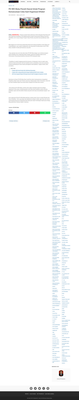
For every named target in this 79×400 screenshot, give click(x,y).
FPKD (54, 311)
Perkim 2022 (64, 188)
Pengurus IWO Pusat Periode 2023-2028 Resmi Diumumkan (23, 70)
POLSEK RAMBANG (66, 250)
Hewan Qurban (55, 328)
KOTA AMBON (64, 84)
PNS (63, 223)
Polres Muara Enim (65, 235)
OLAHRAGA (64, 137)
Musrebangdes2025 (66, 121)
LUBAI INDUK (64, 107)
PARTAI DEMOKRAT (65, 152)
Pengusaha (64, 184)
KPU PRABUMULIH (65, 94)
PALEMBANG (64, 146)
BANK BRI (54, 71)
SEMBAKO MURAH (65, 303)
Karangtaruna (64, 44)
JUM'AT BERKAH (65, 19)
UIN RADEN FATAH (65, 341)
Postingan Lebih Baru (13, 120)
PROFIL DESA (64, 266)
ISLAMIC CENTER (56, 347)
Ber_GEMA (55, 88)
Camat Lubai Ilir (56, 110)
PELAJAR (64, 159)
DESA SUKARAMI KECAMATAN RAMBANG (56, 254)
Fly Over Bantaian (56, 309)
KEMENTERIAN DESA (66, 61)
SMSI (63, 308)
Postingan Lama (46, 120)
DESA (54, 122)
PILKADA (64, 207)
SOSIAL (63, 312)
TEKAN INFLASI (65, 333)
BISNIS (54, 92)
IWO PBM (29, 1)
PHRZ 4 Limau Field (65, 200)
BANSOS (54, 80)
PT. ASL (63, 280)
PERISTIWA (35, 1)
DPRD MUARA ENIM (56, 301)
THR (63, 335)
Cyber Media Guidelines (49, 393)
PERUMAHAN (64, 194)
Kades (63, 27)
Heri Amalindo (55, 326)
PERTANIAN (64, 192)
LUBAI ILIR (64, 105)
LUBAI (63, 103)
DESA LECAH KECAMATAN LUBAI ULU (56, 190)
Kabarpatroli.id (65, 23)
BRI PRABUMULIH (56, 103)
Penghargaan (64, 179)
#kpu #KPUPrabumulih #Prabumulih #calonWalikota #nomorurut (56, 25)
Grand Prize (55, 313)
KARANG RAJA (65, 42)
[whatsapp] (45, 113)
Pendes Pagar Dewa (66, 174)
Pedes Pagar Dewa (65, 158)
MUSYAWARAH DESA (66, 127)
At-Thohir (54, 66)
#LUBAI (54, 29)
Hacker (54, 320)
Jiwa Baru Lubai (65, 17)
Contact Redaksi (33, 393)
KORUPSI (64, 82)
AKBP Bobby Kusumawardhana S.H (56, 58)
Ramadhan (64, 282)
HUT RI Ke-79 (55, 338)
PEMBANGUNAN (65, 165)
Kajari (63, 31)
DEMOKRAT (55, 118)
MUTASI (63, 129)
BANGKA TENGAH (56, 69)
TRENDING (64, 339)
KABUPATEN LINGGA (66, 25)
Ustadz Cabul (64, 352)
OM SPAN (64, 138)
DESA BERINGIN (56, 146)
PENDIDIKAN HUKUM (66, 177)
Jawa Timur (64, 13)
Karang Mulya (64, 40)
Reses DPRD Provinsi (66, 289)
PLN (63, 218)
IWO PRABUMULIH (56, 357)
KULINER (64, 98)
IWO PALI (54, 355)
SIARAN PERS (64, 306)
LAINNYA (57, 1)
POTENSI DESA (65, 255)
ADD (53, 54)
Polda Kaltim (64, 227)
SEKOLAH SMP (65, 301)
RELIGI (63, 287)
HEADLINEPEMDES (56, 324)
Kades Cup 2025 (65, 29)
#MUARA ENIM (55, 31)
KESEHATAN (64, 63)
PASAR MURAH (65, 156)
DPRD (54, 293)
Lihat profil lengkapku (61, 378)
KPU (63, 92)
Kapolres (63, 36)
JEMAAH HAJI (65, 15)
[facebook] (14, 113)
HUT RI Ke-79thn (56, 340)
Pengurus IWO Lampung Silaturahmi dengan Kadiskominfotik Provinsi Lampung (27, 72)
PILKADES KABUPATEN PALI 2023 (65, 215)
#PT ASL (54, 52)
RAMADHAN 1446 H (66, 283)
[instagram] (43, 388)
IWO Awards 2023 (56, 351)
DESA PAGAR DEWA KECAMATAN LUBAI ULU (56, 230)
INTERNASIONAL (56, 343)
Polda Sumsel (64, 229)
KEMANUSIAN (64, 59)
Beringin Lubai (55, 90)
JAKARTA (64, 10)
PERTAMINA (64, 190)
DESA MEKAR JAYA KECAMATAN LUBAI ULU (56, 210)
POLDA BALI (64, 225)
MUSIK (63, 119)
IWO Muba (55, 353)
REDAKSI (27, 393)
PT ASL (63, 271)
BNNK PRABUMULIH (56, 99)
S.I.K (63, 295)
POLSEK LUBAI (65, 242)
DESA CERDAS (55, 151)
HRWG (54, 334)
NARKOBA (64, 131)
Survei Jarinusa (65, 323)
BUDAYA (54, 106)
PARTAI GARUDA (65, 154)
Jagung (63, 8)
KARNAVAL (64, 46)
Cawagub (54, 112)
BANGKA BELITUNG (56, 67)
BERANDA (23, 1)
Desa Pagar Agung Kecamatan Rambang (56, 223)
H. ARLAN (54, 319)
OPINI (63, 140)
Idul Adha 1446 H (56, 341)
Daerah (54, 116)
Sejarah (63, 297)
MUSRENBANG (65, 123)
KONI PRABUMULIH (66, 80)
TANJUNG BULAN (65, 331)
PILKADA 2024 (65, 209)
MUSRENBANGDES (65, 125)
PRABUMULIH (64, 260)
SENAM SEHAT (65, 304)
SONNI (63, 310)
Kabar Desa (64, 21)
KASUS (63, 48)
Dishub (54, 286)
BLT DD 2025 (55, 94)
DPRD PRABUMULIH (56, 303)
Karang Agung (65, 38)
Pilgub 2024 (64, 205)
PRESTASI (64, 262)
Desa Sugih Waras (56, 240)
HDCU (54, 322)
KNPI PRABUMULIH (66, 71)
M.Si (63, 110)
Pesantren (64, 196)
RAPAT (63, 285)
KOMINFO (64, 73)
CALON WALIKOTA (56, 108)
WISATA (63, 363)
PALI (63, 148)
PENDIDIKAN (43, 1)
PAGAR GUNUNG (65, 144)
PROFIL (63, 264)
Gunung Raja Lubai (56, 315)
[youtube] (39, 388)
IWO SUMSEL (55, 359)
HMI (53, 332)
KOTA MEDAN (64, 86)
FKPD (54, 307)
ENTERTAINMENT (56, 305)
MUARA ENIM (64, 117)
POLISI (63, 231)
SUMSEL (63, 318)
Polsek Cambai (65, 240)
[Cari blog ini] (69, 1)
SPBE (63, 314)
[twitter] (24, 113)
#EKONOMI (55, 20)
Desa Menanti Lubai (56, 216)
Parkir (63, 150)
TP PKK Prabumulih (66, 337)
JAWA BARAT (64, 11)
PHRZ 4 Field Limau (65, 198)
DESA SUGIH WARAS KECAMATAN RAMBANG (56, 243)
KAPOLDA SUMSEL (65, 34)
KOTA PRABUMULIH (66, 88)
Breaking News (55, 101)
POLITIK (63, 233)
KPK (63, 90)
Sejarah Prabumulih (66, 299)
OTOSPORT (50, 1)
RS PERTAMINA (65, 291)
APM (53, 64)
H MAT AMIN (55, 317)
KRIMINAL (64, 96)
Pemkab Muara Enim (66, 168)
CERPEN (54, 114)
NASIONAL (64, 133)
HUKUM (54, 336)
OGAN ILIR (64, 135)
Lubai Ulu (64, 108)
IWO (53, 349)
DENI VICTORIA (55, 120)
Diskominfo (55, 288)
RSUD (63, 293)
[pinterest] (35, 113)
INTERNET (55, 345)
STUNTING (64, 316)
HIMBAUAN (55, 330)
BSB (53, 105)
